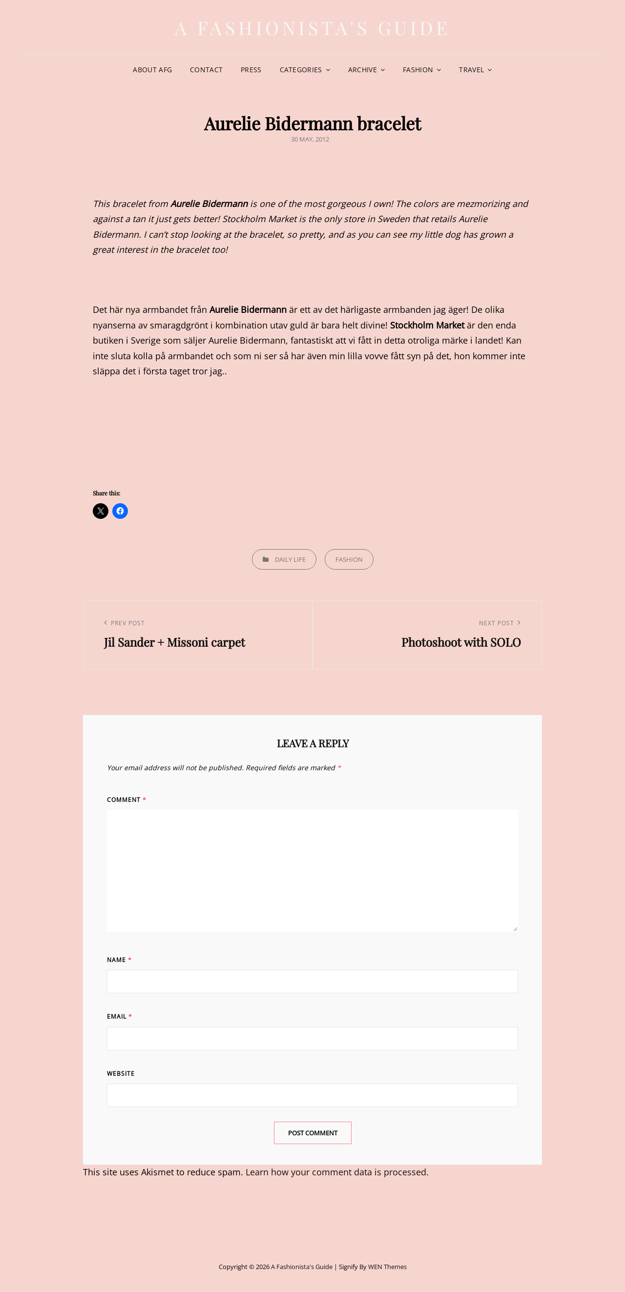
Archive (362, 69)
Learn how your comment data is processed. (337, 1172)
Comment (126, 800)
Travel (471, 69)
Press (251, 69)
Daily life (290, 559)
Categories (301, 69)
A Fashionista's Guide (313, 27)
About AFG (152, 69)
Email (119, 1016)
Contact (206, 69)
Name (119, 960)
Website (121, 1073)
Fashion (418, 69)
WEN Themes (387, 1266)
